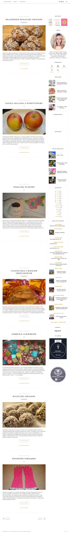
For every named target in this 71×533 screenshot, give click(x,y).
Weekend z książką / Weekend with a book (62, 172)
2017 (58, 194)
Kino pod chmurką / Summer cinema (62, 180)
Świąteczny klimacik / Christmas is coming (62, 91)
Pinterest (52, 71)
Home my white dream (58, 295)
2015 (58, 198)
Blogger (58, 66)
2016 (58, 196)
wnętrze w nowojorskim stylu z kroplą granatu (61, 281)
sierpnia (58, 209)
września (58, 207)
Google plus (64, 66)
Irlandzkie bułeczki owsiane (24, 19)
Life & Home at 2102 (58, 313)
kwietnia (58, 216)
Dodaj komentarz (24, 152)
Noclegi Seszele (53, 243)
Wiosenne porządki (24, 459)
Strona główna (7, 1)
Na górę (66, 531)
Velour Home (58, 277)
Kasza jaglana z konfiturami (24, 103)
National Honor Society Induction (57, 225)
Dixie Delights (58, 224)
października (58, 205)
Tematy (15, 1)
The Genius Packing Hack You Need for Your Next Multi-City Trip (59, 253)
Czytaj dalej (24, 63)
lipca (58, 211)
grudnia (58, 204)
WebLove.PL (10, 531)
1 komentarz (24, 68)
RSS (58, 71)
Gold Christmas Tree (54, 248)
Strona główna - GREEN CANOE (58, 322)
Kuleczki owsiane (24, 396)
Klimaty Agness (58, 228)
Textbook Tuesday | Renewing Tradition (61, 272)
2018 (58, 193)
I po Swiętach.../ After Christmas (62, 107)
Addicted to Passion (58, 242)
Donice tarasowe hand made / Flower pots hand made (62, 99)
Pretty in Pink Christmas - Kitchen (61, 317)
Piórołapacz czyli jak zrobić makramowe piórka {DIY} (61, 308)
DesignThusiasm (58, 251)
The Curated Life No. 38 (55, 239)
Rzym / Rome (60, 155)
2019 (58, 191)
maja (58, 214)
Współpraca (23, 1)
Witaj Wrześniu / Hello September (62, 163)
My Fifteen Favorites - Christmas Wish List (61, 290)
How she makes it (58, 304)
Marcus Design (58, 268)
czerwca (58, 213)
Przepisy (24, 22)
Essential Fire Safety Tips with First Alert (59, 259)
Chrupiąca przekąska (59, 232)
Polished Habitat (58, 257)
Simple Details (58, 286)
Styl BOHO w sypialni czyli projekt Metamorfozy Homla (61, 299)
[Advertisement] (24, 87)
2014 (58, 200)
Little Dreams (58, 262)
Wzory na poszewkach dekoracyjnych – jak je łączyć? (59, 264)
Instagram (52, 66)
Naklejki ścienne (24, 187)
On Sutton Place (58, 237)
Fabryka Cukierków (24, 334)
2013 (58, 202)
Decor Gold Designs (58, 246)
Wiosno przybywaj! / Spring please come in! (62, 83)
